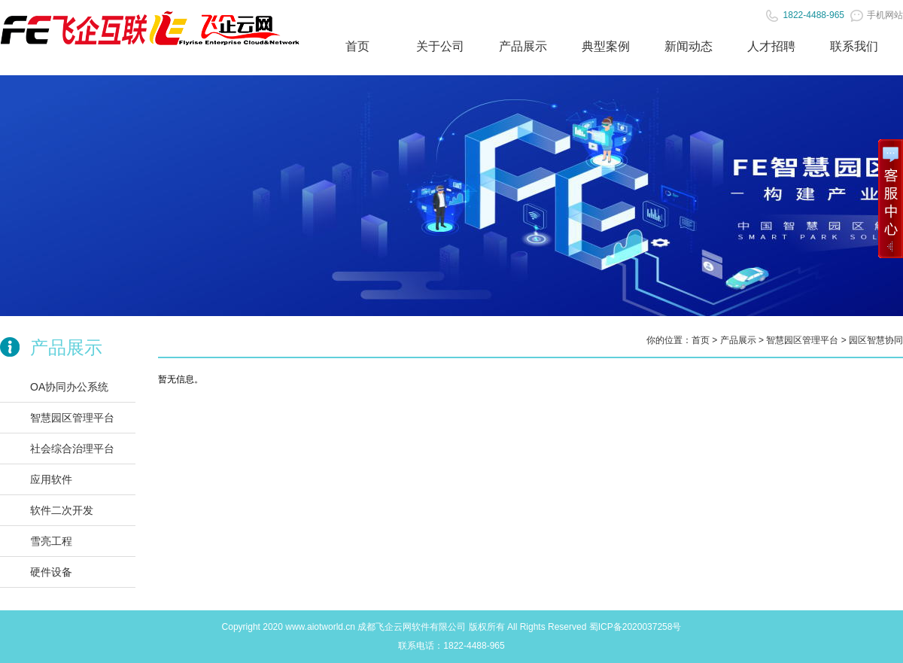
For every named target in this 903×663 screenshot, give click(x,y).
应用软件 (51, 479)
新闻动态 (688, 46)
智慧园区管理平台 (72, 418)
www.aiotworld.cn (320, 627)
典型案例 (606, 46)
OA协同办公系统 (69, 387)
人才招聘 (771, 46)
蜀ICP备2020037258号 (635, 627)
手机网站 (876, 15)
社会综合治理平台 (72, 449)
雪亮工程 (51, 541)
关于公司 (440, 46)
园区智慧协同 (876, 340)
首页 (357, 46)
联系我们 (854, 46)
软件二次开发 (61, 510)
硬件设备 (51, 572)
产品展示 (523, 46)
